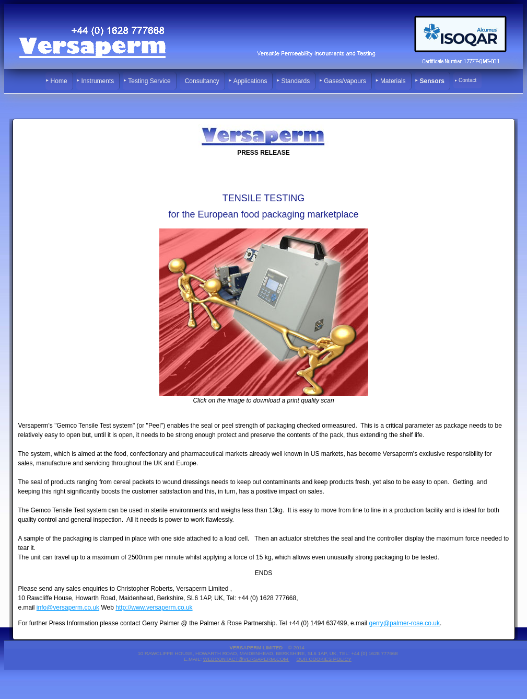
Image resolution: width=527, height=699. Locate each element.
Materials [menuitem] (393, 81)
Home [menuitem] (59, 81)
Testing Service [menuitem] (149, 81)
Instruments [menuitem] (97, 81)
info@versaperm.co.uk (68, 607)
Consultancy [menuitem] (202, 81)
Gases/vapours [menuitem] (345, 81)
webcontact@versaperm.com (246, 659)
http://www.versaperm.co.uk (153, 607)
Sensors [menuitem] (432, 81)
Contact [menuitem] (467, 80)
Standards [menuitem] (295, 81)
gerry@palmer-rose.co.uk (404, 623)
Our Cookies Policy (324, 659)
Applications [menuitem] (250, 81)
